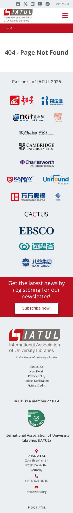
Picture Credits (36, 385)
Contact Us (62, 3)
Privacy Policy (36, 376)
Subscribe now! (36, 308)
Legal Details (36, 371)
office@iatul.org (37, 492)
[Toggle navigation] (65, 16)
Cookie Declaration (37, 381)
